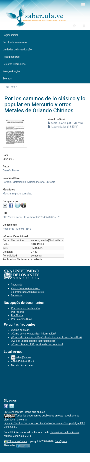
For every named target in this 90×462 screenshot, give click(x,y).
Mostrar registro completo (17, 193)
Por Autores (17, 311)
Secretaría (16, 295)
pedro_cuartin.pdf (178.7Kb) (65, 123)
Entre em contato (13, 411)
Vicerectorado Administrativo (27, 291)
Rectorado (17, 284)
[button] (74, 25)
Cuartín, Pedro (11, 170)
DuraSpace (61, 441)
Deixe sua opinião (35, 411)
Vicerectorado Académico (25, 288)
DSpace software (17, 441)
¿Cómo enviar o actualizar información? (33, 333)
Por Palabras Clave (21, 319)
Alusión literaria (36, 181)
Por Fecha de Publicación (25, 308)
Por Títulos (17, 315)
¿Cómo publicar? (20, 329)
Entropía (50, 181)
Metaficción (19, 181)
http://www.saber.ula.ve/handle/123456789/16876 (31, 217)
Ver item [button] (11, 86)
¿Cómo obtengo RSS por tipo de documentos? (37, 344)
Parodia (7, 181)
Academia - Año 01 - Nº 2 (17, 228)
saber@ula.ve (23, 357)
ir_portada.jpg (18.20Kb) (63, 126)
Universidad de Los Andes (64, 432)
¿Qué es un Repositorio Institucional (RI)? (34, 340)
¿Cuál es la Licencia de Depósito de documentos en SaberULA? (46, 337)
